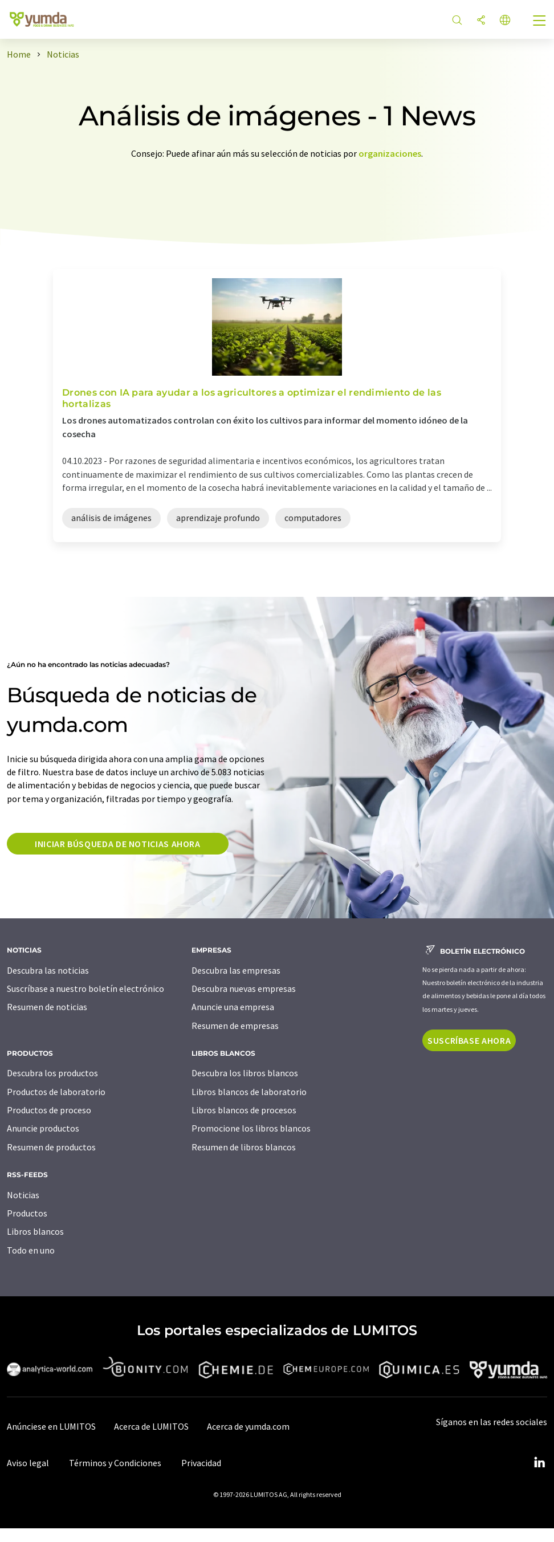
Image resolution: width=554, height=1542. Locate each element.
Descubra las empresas (236, 970)
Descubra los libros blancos (245, 1073)
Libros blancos (35, 1231)
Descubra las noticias (48, 970)
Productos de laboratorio (56, 1091)
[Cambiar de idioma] (505, 20)
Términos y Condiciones (115, 1462)
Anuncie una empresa (233, 1006)
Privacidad (201, 1462)
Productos (27, 1213)
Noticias (23, 1195)
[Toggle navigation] (539, 21)
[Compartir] (481, 20)
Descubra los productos (52, 1073)
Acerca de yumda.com (248, 1426)
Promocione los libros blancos (251, 1128)
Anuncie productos (43, 1128)
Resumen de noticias (47, 1006)
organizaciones (390, 153)
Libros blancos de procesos (244, 1110)
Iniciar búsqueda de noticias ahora (118, 843)
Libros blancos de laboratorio (249, 1091)
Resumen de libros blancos (244, 1147)
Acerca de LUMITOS (151, 1426)
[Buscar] (457, 20)
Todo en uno (31, 1250)
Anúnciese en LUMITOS (51, 1426)
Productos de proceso (49, 1110)
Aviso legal (28, 1462)
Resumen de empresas (235, 1025)
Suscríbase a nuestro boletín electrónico (85, 988)
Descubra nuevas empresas (244, 988)
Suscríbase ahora (469, 1040)
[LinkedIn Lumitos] (539, 1462)
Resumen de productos (51, 1147)
